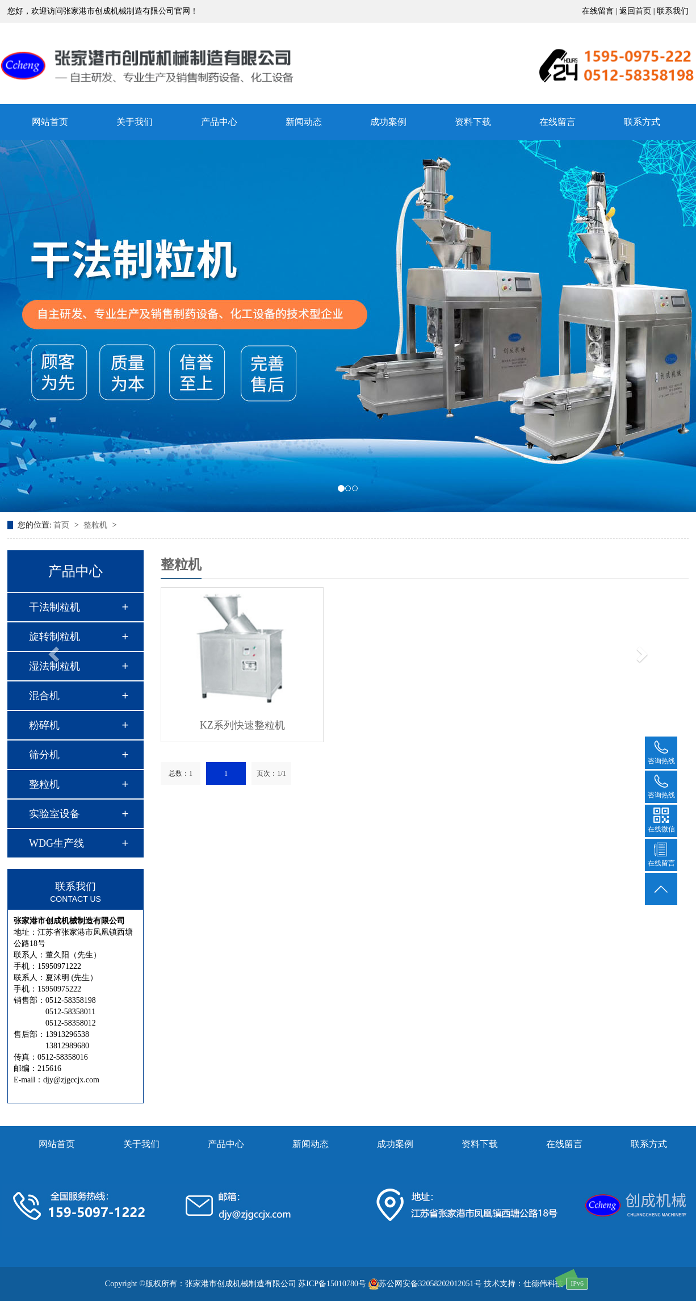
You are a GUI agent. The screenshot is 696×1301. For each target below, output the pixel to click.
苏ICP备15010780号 (332, 1283)
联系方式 (649, 1144)
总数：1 (180, 773)
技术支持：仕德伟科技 (523, 1283)
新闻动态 (304, 122)
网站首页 (57, 1144)
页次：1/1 (271, 773)
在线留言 (557, 122)
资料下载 (473, 122)
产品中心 (219, 122)
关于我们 (134, 122)
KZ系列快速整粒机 (242, 725)
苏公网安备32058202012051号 (425, 1283)
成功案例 (388, 122)
